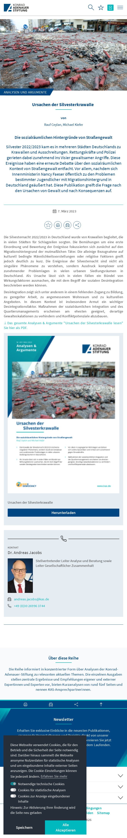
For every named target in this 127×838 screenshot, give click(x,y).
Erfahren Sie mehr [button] (54, 776)
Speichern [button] (24, 827)
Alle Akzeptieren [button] (66, 827)
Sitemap (103, 813)
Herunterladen (63, 512)
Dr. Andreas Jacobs (25, 552)
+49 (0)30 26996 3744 (26, 606)
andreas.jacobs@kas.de (28, 599)
